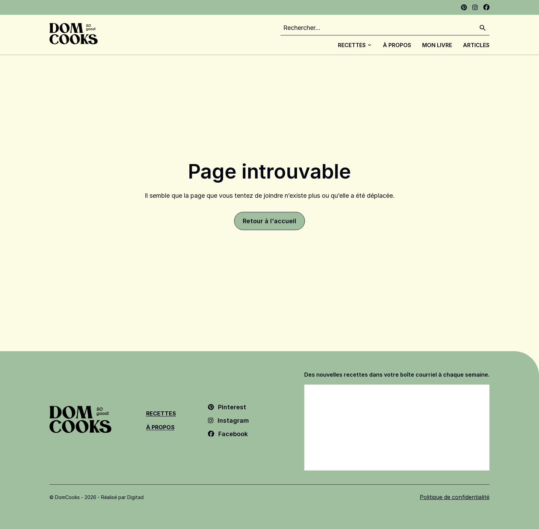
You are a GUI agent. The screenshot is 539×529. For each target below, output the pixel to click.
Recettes (355, 45)
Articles (476, 45)
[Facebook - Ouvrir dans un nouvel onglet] (486, 7)
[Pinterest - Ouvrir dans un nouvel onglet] (464, 7)
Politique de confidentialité (455, 497)
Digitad (135, 497)
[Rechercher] (482, 28)
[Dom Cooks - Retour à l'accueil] (74, 33)
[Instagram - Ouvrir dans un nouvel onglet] (475, 7)
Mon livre (437, 45)
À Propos (397, 45)
